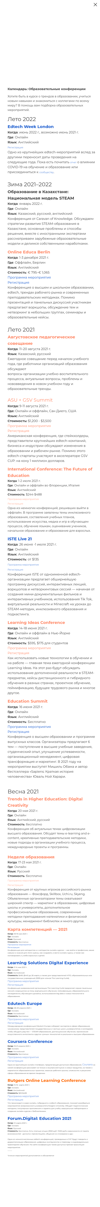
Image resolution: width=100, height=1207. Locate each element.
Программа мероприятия (29, 277)
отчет (73, 162)
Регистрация (15, 147)
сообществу (46, 172)
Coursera (87, 1064)
